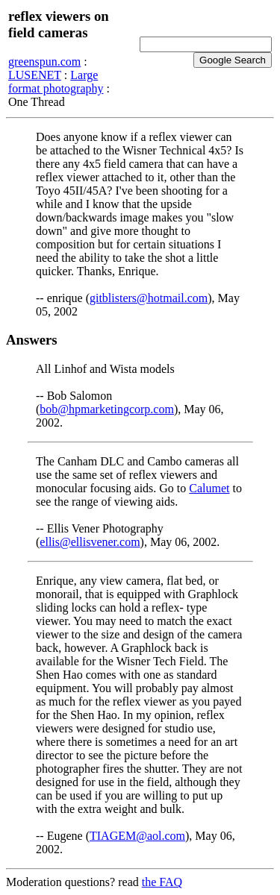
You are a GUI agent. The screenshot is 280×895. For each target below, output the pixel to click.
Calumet (209, 488)
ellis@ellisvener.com (90, 542)
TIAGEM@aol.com (137, 835)
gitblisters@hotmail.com (149, 298)
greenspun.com (44, 61)
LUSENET (34, 75)
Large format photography (56, 82)
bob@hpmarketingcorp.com (107, 409)
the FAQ (162, 882)
